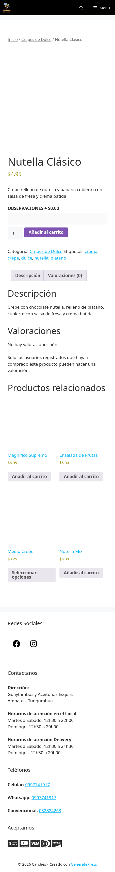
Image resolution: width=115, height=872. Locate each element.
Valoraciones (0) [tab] (65, 275)
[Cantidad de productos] (15, 233)
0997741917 (37, 785)
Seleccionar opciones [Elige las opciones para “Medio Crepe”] (24, 575)
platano (58, 258)
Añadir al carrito (46, 232)
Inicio (13, 39)
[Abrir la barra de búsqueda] (81, 8)
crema (91, 251)
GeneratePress (84, 864)
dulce (26, 258)
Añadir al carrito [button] (29, 476)
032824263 (50, 810)
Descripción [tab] (27, 275)
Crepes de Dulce (36, 39)
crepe (13, 258)
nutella (41, 258)
